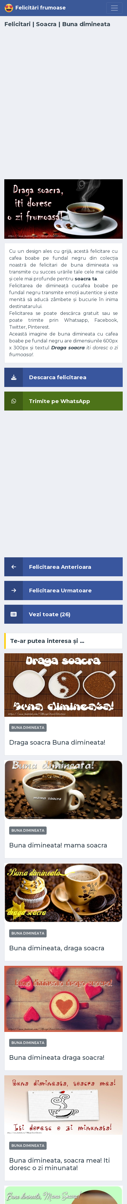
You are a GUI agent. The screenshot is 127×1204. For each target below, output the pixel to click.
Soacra (46, 24)
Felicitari (17, 24)
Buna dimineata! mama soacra (58, 845)
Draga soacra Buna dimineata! (57, 742)
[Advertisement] (63, 107)
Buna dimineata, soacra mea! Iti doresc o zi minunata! (59, 1164)
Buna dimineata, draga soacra (56, 948)
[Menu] (114, 8)
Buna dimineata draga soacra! (56, 1057)
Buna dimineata (86, 24)
